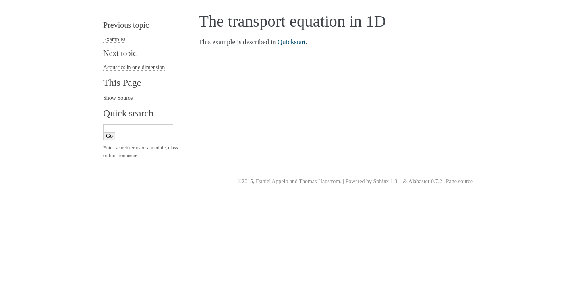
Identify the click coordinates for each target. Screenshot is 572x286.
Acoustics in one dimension (134, 67)
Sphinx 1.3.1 (387, 181)
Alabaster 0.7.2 (425, 181)
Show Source (118, 98)
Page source (459, 181)
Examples (114, 39)
